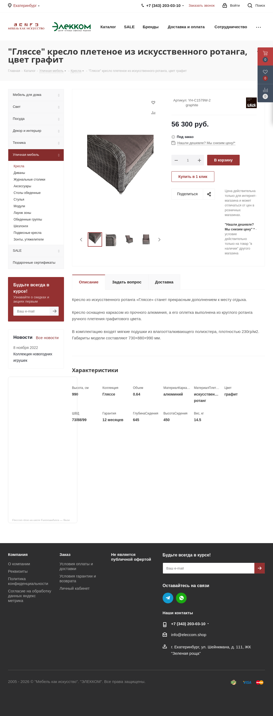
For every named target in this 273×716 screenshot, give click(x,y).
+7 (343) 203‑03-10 (188, 623)
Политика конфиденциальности (28, 581)
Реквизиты (18, 571)
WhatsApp (181, 598)
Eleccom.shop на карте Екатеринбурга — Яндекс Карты (44, 520)
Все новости (47, 337)
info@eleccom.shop (188, 634)
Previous (81, 239)
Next (159, 239)
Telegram (168, 598)
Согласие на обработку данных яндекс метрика (29, 596)
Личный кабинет (74, 588)
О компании (19, 564)
